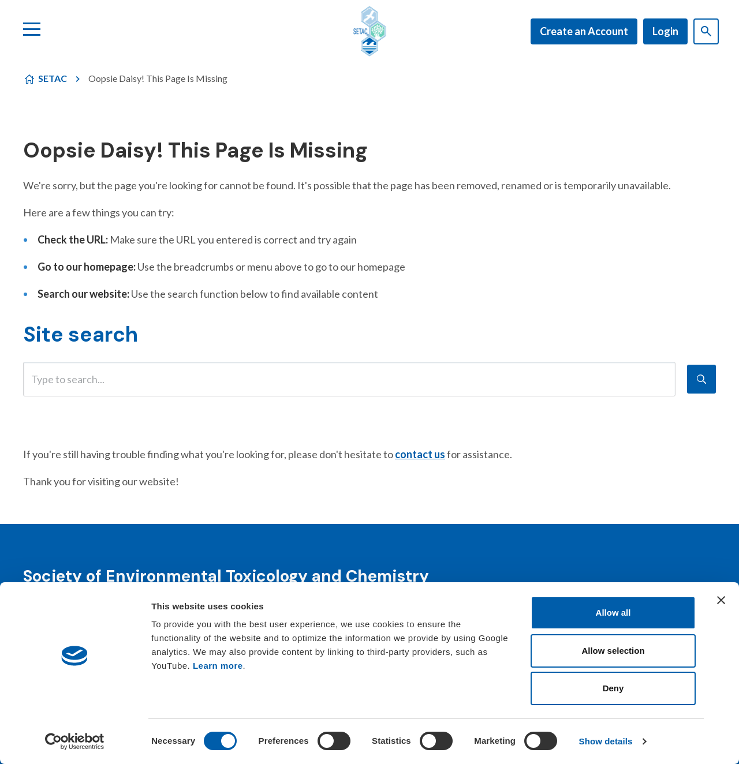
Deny (613, 688)
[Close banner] (721, 600)
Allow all (613, 612)
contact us (420, 454)
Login (665, 31)
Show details (606, 741)
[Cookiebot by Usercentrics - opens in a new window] (74, 741)
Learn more (218, 666)
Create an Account (584, 31)
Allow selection (612, 651)
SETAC (52, 78)
